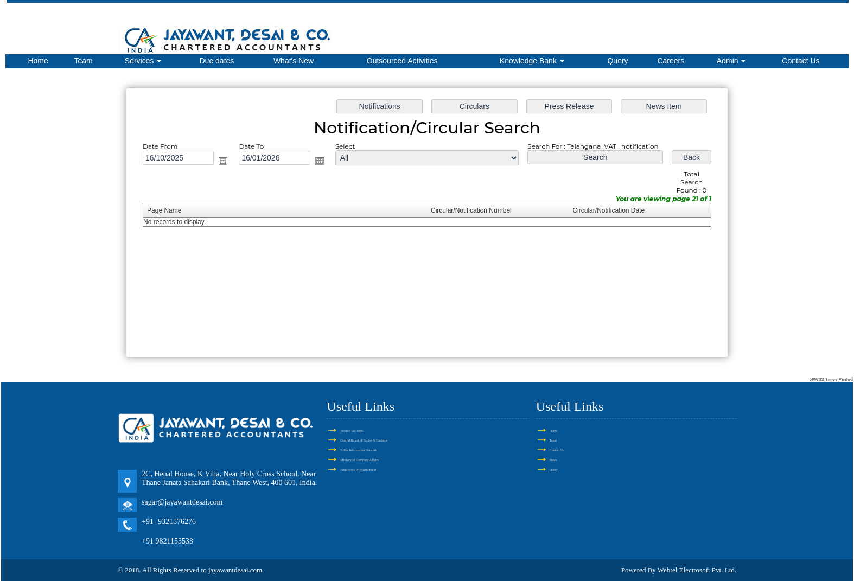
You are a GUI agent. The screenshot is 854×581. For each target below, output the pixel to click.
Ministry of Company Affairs (359, 460)
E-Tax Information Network (358, 450)
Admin (731, 60)
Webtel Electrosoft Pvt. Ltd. (697, 570)
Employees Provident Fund (358, 469)
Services (143, 60)
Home (38, 60)
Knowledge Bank (532, 60)
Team (83, 60)
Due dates (216, 60)
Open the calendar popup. (223, 161)
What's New (293, 60)
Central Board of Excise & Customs (363, 440)
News (553, 460)
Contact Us (800, 60)
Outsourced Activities (402, 60)
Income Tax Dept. (352, 430)
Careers (670, 60)
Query (617, 60)
